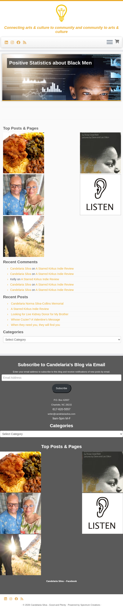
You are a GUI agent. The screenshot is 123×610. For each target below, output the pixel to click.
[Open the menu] (110, 42)
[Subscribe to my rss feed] (26, 43)
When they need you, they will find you (35, 324)
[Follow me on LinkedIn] (8, 43)
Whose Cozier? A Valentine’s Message (35, 319)
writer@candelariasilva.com (61, 414)
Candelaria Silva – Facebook (61, 581)
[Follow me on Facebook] (20, 43)
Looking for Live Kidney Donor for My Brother (39, 314)
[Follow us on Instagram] (14, 43)
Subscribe (61, 388)
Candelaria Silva (20, 268)
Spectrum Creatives (90, 605)
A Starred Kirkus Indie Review (55, 268)
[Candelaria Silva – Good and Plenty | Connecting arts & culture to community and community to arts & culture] (61, 13)
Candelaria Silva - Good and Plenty (48, 605)
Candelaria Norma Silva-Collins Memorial (37, 303)
